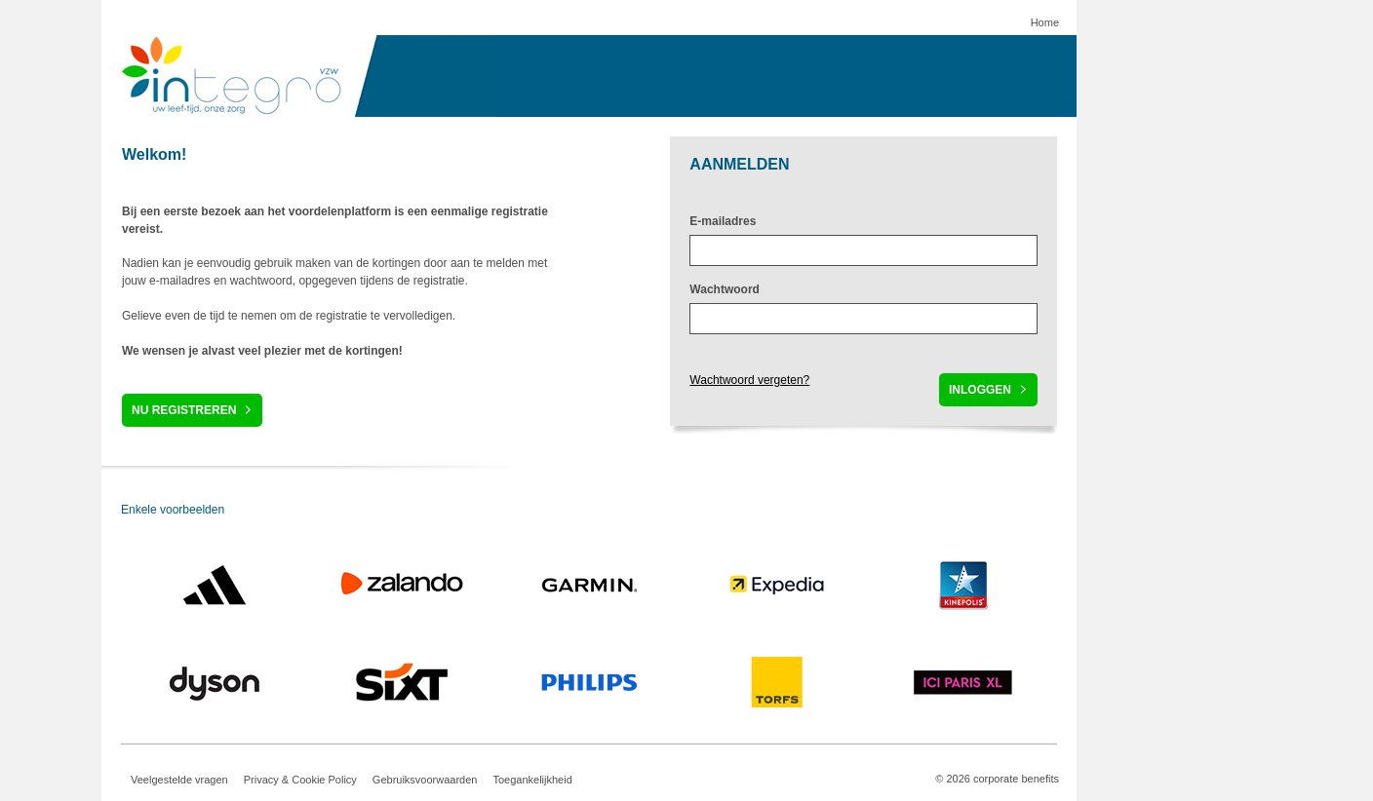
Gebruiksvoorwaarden (425, 779)
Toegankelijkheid (531, 779)
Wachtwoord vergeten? (749, 380)
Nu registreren (184, 410)
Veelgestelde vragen (179, 779)
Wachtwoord (724, 289)
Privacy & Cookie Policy (300, 779)
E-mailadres (722, 221)
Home (1045, 22)
